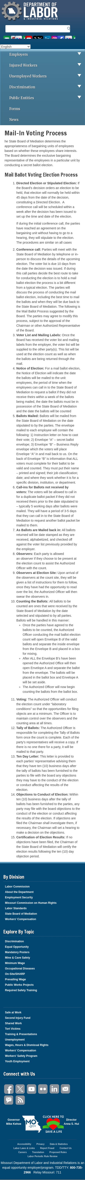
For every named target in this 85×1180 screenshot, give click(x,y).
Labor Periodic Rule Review (43, 1156)
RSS (20, 1100)
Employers (47, 54)
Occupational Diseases (20, 968)
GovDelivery (9, 1100)
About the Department (19, 892)
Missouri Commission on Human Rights (30, 902)
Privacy (40, 1144)
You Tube (32, 1089)
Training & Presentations (21, 1034)
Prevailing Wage (15, 979)
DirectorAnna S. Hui (71, 1121)
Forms (14, 109)
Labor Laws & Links (24, 1148)
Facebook (9, 1089)
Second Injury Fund (17, 1017)
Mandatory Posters (17, 952)
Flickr (43, 1089)
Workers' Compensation (20, 919)
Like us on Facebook (66, 37)
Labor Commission (17, 886)
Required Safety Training (21, 990)
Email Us (63, 1085)
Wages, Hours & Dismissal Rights (27, 1045)
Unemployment (15, 1039)
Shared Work (13, 1023)
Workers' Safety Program (21, 1056)
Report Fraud (47, 1148)
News (14, 120)
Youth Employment (17, 1061)
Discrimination (47, 87)
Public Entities (47, 98)
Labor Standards (16, 908)
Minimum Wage (15, 963)
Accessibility (24, 1144)
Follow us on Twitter (46, 37)
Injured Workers (47, 65)
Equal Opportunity (17, 946)
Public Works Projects (19, 984)
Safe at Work (13, 1012)
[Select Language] (15, 46)
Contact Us (66, 1148)
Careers (22, 1152)
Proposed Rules (58, 1152)
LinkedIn (54, 1089)
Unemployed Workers (47, 76)
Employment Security (19, 897)
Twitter (20, 1089)
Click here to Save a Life (53, 1124)
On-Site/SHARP (15, 974)
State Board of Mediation (21, 913)
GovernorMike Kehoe (13, 1121)
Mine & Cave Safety (17, 957)
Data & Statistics (59, 1144)
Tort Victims (12, 1028)
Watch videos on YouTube (30, 37)
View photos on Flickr (20, 37)
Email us (9, 37)
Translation (38, 1152)
